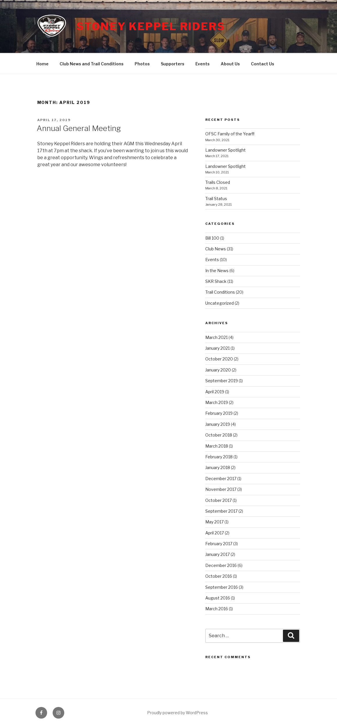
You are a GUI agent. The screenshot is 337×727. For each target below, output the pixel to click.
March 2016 (216, 608)
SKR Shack (216, 281)
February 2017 (218, 543)
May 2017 (214, 521)
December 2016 (221, 565)
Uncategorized (219, 303)
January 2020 (218, 369)
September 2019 (221, 380)
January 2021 (217, 348)
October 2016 (218, 576)
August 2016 (217, 597)
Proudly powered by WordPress (177, 712)
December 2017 (220, 478)
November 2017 (220, 489)
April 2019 (214, 391)
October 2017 (218, 500)
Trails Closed (217, 182)
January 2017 (217, 554)
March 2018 (216, 446)
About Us (230, 63)
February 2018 (219, 456)
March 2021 (216, 337)
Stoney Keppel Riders (150, 26)
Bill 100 (212, 238)
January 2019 (217, 424)
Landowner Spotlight (225, 150)
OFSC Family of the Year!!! (229, 133)
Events (202, 63)
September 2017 (221, 511)
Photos (142, 63)
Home (42, 63)
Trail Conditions (220, 292)
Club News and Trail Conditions (92, 63)
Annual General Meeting (79, 128)
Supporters (172, 63)
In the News (217, 270)
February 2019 (219, 413)
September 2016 (221, 587)
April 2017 (214, 532)
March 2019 (216, 402)
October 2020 (219, 358)
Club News (215, 248)
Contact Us (262, 63)
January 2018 (217, 467)
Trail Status (216, 198)
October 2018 (218, 434)
